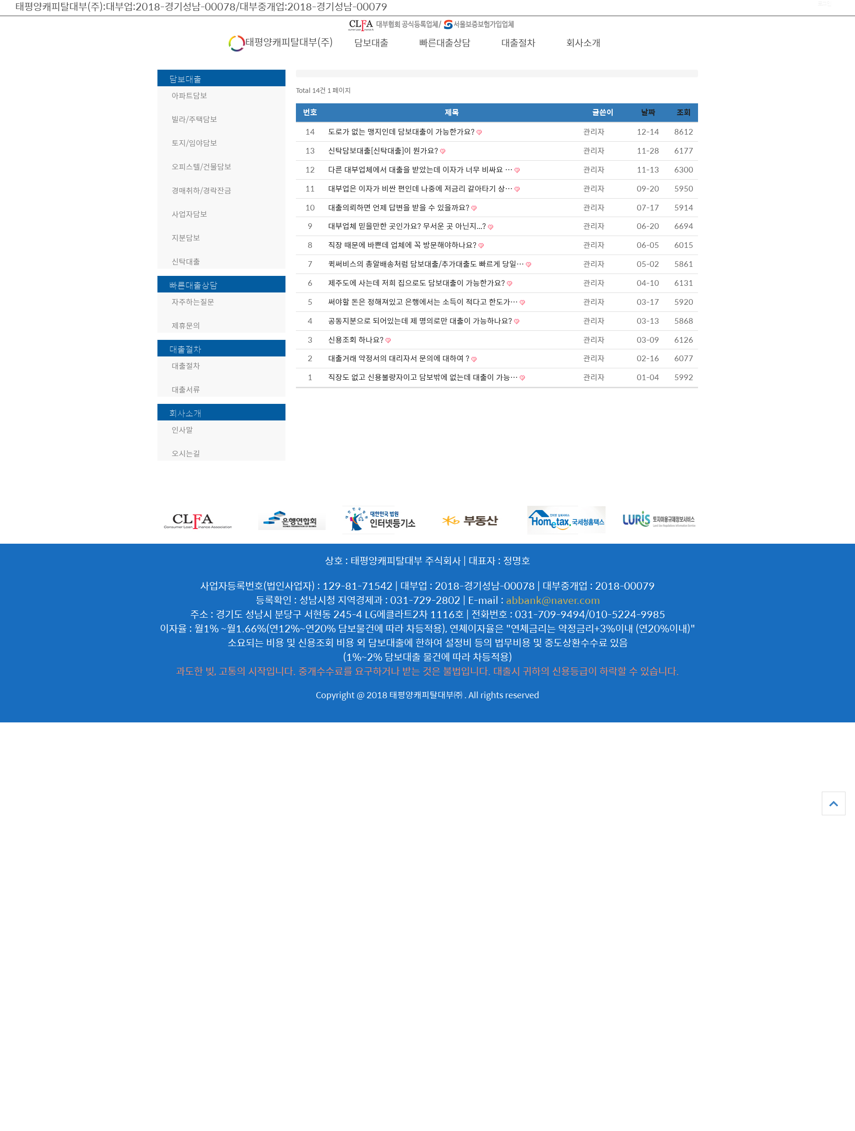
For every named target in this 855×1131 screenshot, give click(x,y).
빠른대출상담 (444, 42)
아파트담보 (189, 95)
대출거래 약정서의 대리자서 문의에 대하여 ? (399, 358)
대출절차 (518, 42)
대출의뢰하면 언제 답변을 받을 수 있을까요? (399, 207)
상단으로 (834, 803)
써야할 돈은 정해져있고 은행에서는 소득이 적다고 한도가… (424, 302)
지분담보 (186, 237)
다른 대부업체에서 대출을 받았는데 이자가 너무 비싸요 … (421, 169)
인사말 (182, 429)
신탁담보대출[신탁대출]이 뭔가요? (384, 150)
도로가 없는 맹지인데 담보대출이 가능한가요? (402, 131)
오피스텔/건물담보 (201, 166)
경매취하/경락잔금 (201, 190)
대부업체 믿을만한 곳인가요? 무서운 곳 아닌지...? (408, 226)
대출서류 (186, 389)
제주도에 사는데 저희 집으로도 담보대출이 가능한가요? (417, 283)
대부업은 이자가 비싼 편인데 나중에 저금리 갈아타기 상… (421, 188)
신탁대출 (186, 261)
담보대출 (371, 42)
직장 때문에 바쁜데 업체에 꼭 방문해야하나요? (403, 245)
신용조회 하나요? (357, 340)
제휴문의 (186, 325)
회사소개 (583, 42)
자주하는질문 (193, 301)
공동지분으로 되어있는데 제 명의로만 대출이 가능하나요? (421, 321)
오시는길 (186, 453)
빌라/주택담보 (194, 119)
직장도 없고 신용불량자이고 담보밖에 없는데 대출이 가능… (424, 377)
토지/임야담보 (194, 142)
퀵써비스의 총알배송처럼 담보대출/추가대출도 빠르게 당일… (427, 264)
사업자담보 (189, 214)
